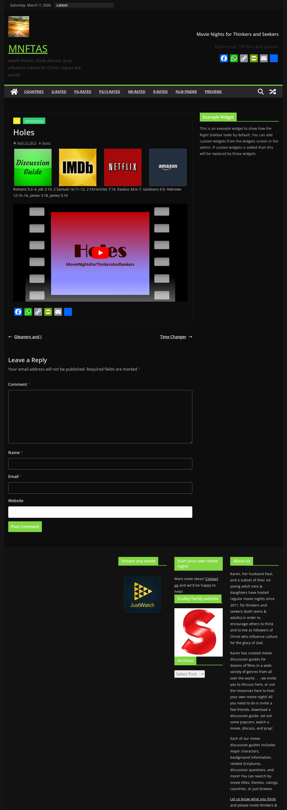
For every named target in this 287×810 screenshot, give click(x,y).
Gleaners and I (25, 336)
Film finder (186, 91)
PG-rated (82, 91)
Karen (46, 143)
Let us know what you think (253, 799)
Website (15, 500)
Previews (213, 91)
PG (16, 121)
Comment (19, 384)
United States (34, 121)
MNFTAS (28, 48)
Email (15, 476)
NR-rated (136, 91)
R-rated (160, 91)
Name (15, 452)
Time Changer (176, 336)
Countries (34, 91)
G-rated (59, 91)
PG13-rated (109, 91)
